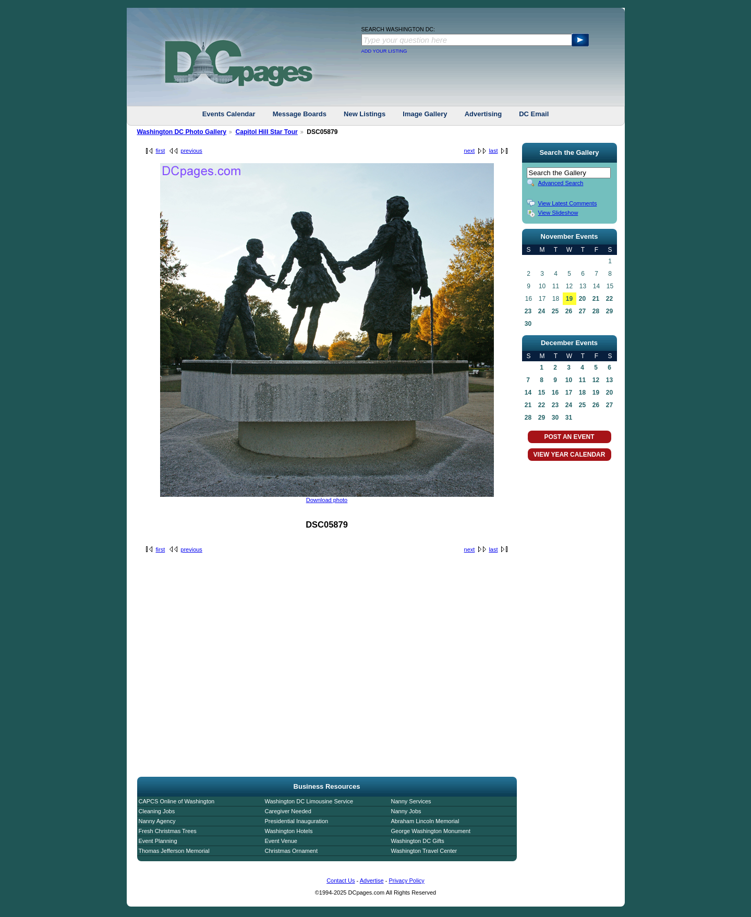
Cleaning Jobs (157, 811)
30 (528, 323)
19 (569, 298)
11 (582, 380)
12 (595, 380)
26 (568, 311)
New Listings (364, 114)
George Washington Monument (430, 831)
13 (609, 380)
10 (568, 380)
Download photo (327, 500)
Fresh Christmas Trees (168, 831)
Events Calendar (229, 114)
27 (582, 311)
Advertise (372, 880)
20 (582, 298)
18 (582, 392)
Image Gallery (425, 114)
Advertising (483, 114)
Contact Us (340, 880)
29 (609, 311)
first (160, 151)
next (469, 151)
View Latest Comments (567, 203)
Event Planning (158, 841)
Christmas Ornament (291, 851)
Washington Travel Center (424, 851)
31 (568, 417)
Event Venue (281, 841)
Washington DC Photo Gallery (182, 132)
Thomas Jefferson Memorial (174, 851)
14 (528, 392)
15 (541, 392)
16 (555, 392)
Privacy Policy (406, 880)
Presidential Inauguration (297, 821)
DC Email (534, 114)
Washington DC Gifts (417, 841)
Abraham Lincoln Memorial (425, 821)
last (493, 151)
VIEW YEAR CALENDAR (569, 454)
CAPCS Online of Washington (177, 801)
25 (555, 311)
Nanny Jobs (406, 811)
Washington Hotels (289, 831)
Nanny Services (411, 801)
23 (528, 311)
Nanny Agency (157, 821)
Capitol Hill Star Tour (266, 132)
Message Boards (299, 114)
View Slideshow (558, 213)
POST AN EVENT (569, 437)
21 (595, 298)
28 (595, 311)
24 (541, 311)
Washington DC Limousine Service (309, 801)
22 (609, 298)
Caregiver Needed (288, 811)
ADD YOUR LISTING (384, 51)
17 (568, 392)
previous (191, 151)
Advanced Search (561, 183)
